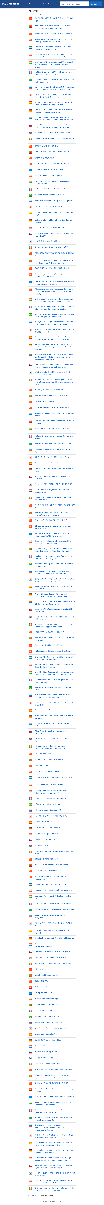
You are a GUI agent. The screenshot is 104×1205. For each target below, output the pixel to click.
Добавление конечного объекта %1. (49, 1022)
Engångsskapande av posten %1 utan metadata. (52, 884)
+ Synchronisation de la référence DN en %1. (51, 798)
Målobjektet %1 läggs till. (44, 993)
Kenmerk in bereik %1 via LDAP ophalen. (49, 228)
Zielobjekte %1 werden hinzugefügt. (48, 1040)
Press (31, 4)
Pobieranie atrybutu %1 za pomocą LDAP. (50, 175)
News (25, 4)
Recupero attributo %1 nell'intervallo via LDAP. (51, 247)
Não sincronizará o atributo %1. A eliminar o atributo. (54, 396)
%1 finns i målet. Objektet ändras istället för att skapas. (55, 1096)
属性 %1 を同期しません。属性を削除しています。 (53, 457)
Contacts (38, 4)
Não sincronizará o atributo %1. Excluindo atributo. (53, 443)
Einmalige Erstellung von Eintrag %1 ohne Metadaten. (54, 938)
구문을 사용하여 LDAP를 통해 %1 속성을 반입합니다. (54, 132)
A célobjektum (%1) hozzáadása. (47, 1005)
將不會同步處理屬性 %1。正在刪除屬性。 (50, 390)
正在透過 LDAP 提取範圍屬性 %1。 (47, 146)
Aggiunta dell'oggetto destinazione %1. (49, 1064)
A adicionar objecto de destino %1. (47, 975)
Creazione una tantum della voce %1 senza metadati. (54, 963)
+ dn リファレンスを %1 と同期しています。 (51, 816)
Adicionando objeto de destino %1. (47, 1016)
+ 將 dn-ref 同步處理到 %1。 (45, 754)
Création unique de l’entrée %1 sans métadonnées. (53, 904)
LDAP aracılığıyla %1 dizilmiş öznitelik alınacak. (52, 164)
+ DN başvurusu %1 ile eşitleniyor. (47, 771)
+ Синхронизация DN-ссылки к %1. (48, 810)
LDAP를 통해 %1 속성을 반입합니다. (48, 241)
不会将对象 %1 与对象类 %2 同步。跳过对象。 (52, 520)
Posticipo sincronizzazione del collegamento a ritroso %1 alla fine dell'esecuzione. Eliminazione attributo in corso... (54, 382)
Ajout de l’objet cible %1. (43, 1010)
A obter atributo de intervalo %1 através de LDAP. (52, 152)
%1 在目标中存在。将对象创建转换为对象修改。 (52, 1083)
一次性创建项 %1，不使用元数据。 (47, 871)
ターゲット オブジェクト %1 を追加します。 (51, 1028)
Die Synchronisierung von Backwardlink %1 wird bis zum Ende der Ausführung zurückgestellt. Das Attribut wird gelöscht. (54, 346)
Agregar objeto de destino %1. (46, 1034)
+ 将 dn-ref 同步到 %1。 (43, 765)
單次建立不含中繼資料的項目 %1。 (47, 859)
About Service (48, 4)
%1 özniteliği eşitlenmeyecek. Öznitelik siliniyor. (52, 407)
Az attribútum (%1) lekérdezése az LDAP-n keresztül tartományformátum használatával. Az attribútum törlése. (54, 64)
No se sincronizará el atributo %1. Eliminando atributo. (54, 463)
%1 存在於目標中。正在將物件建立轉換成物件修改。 (54, 1070)
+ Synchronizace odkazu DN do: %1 (47, 840)
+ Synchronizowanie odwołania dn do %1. (50, 785)
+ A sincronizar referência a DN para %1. (49, 760)
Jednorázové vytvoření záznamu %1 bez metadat (52, 951)
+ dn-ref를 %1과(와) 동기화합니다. (47, 845)
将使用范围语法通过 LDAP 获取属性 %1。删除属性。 (54, 33)
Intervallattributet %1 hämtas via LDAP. (49, 170)
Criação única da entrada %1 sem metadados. (51, 865)
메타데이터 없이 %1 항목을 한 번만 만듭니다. (51, 957)
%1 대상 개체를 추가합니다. (45, 1058)
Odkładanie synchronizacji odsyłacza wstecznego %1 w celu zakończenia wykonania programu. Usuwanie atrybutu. (54, 291)
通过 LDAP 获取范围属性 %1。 (46, 158)
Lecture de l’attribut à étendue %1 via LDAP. (50, 189)
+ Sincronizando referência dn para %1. (49, 804)
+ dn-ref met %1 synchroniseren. (46, 834)
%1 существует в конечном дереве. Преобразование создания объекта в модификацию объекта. (49, 1127)
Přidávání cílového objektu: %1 (46, 1052)
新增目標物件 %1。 (42, 969)
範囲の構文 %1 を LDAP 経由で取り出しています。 (53, 207)
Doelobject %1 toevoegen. (44, 1046)
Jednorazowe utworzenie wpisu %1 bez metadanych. (54, 890)
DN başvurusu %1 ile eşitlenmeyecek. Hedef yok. (52, 651)
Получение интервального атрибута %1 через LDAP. (55, 201)
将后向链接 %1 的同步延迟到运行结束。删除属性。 (53, 268)
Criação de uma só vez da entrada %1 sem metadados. (55, 909)
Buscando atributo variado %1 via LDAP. (49, 195)
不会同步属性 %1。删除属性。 (46, 401)
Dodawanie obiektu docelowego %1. (48, 999)
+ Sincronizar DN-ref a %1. (44, 822)
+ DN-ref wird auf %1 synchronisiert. (48, 828)
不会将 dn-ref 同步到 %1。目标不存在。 (49, 645)
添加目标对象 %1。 (42, 981)
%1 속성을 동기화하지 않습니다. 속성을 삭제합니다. (54, 484)
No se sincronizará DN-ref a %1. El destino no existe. (54, 710)
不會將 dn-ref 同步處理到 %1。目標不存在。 (51, 632)
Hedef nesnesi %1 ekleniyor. (45, 987)
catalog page (35, 1196)
